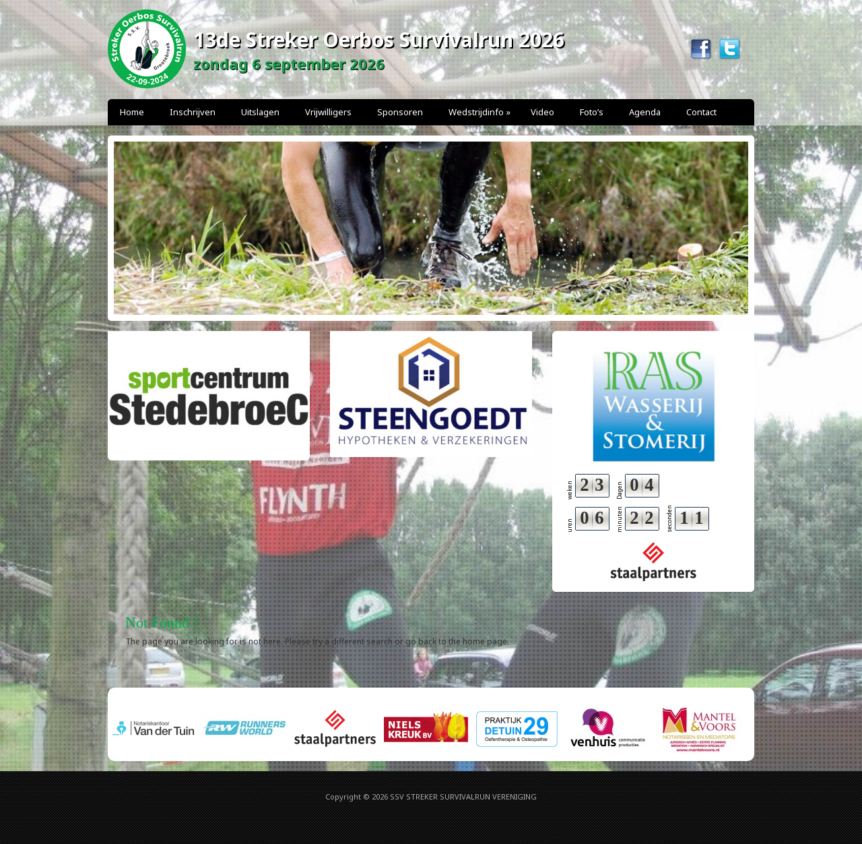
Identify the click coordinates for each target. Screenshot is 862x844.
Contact (701, 112)
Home (132, 112)
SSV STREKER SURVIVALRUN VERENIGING (463, 796)
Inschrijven (193, 112)
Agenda (645, 112)
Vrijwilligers (328, 112)
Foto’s (591, 112)
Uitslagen (260, 112)
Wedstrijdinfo (479, 112)
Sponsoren (400, 112)
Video (542, 112)
